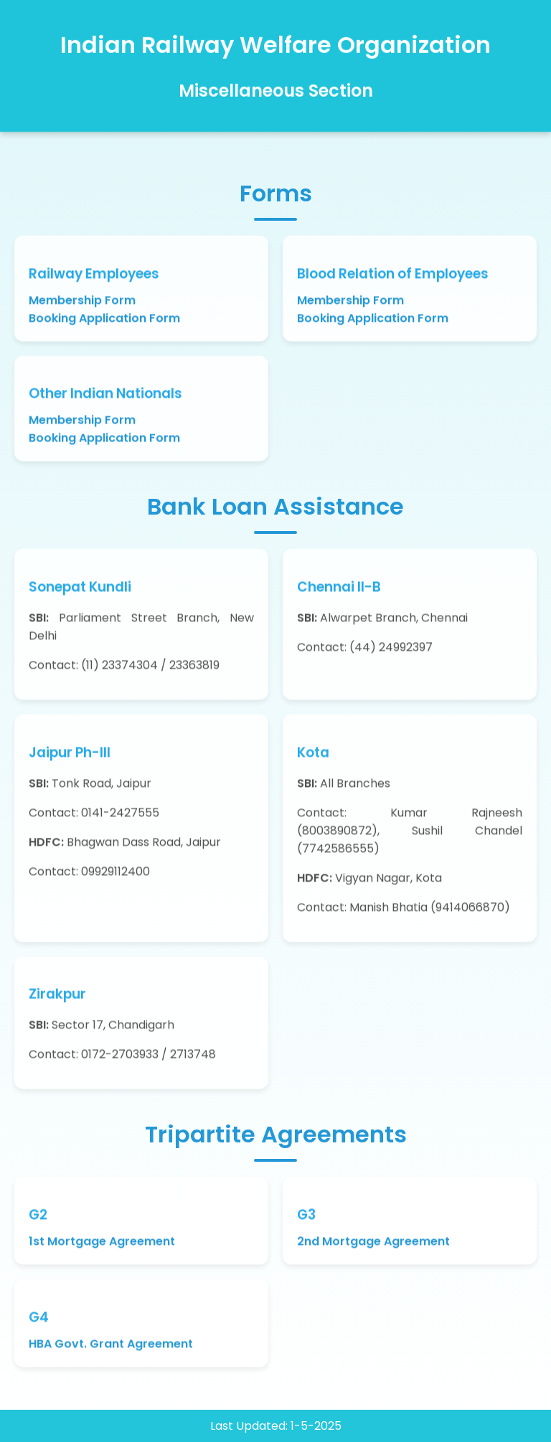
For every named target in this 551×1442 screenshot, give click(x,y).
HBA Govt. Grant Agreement (111, 1345)
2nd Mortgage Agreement (373, 1243)
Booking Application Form (104, 320)
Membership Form (82, 302)
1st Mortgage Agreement (102, 1243)
